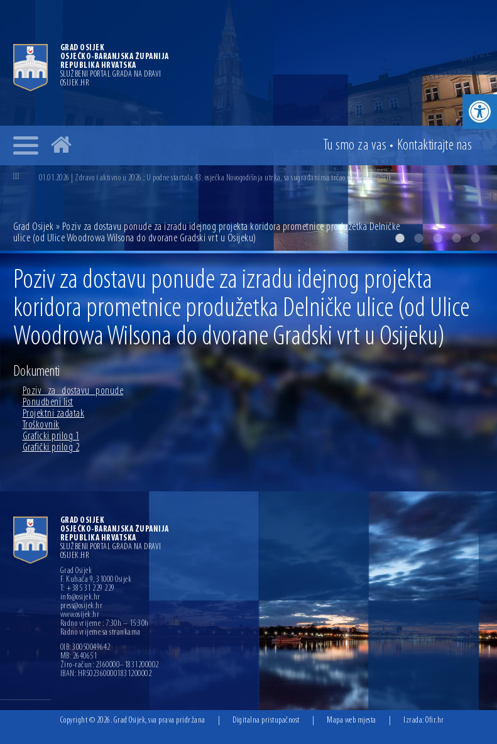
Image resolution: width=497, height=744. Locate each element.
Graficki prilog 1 (51, 436)
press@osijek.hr (81, 606)
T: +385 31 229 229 (87, 588)
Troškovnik (41, 425)
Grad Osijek (34, 227)
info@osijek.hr (80, 597)
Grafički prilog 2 (51, 448)
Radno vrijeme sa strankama (100, 632)
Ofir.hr (434, 720)
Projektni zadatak (54, 414)
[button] (479, 111)
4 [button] (456, 238)
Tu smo (355, 145)
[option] (261, 178)
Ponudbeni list (48, 402)
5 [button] (475, 238)
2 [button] (418, 238)
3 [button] (437, 238)
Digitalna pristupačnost (266, 720)
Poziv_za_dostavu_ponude (73, 391)
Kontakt (434, 145)
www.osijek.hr (80, 615)
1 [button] (399, 238)
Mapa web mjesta (351, 720)
